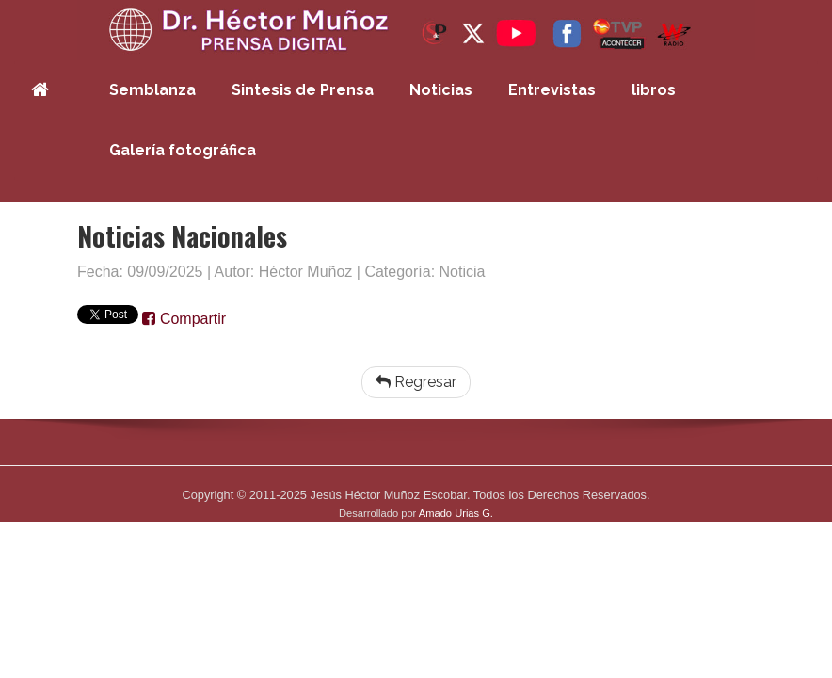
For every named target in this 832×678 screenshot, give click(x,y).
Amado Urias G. (456, 513)
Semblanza (152, 90)
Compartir (184, 319)
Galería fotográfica (182, 150)
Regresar (416, 382)
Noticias (440, 90)
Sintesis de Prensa (303, 90)
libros (654, 90)
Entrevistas (552, 90)
